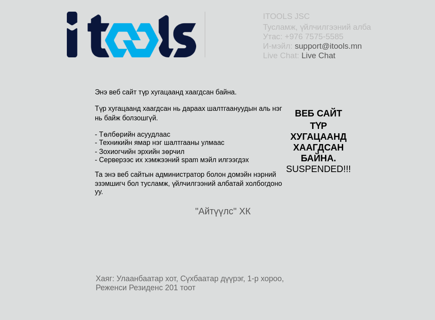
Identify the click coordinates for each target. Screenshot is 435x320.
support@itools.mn (328, 45)
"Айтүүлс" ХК (223, 211)
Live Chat (318, 55)
